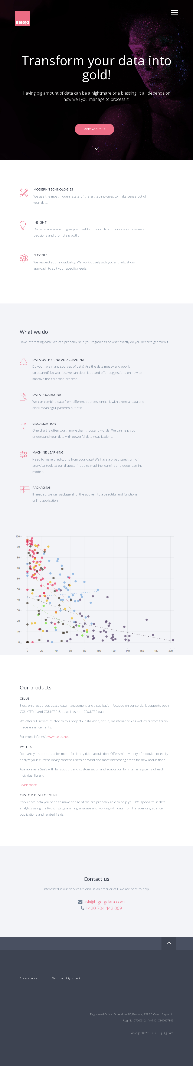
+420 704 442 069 (103, 908)
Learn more (28, 785)
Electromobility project (65, 978)
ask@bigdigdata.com (104, 902)
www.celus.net (58, 736)
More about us (94, 129)
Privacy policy (28, 978)
